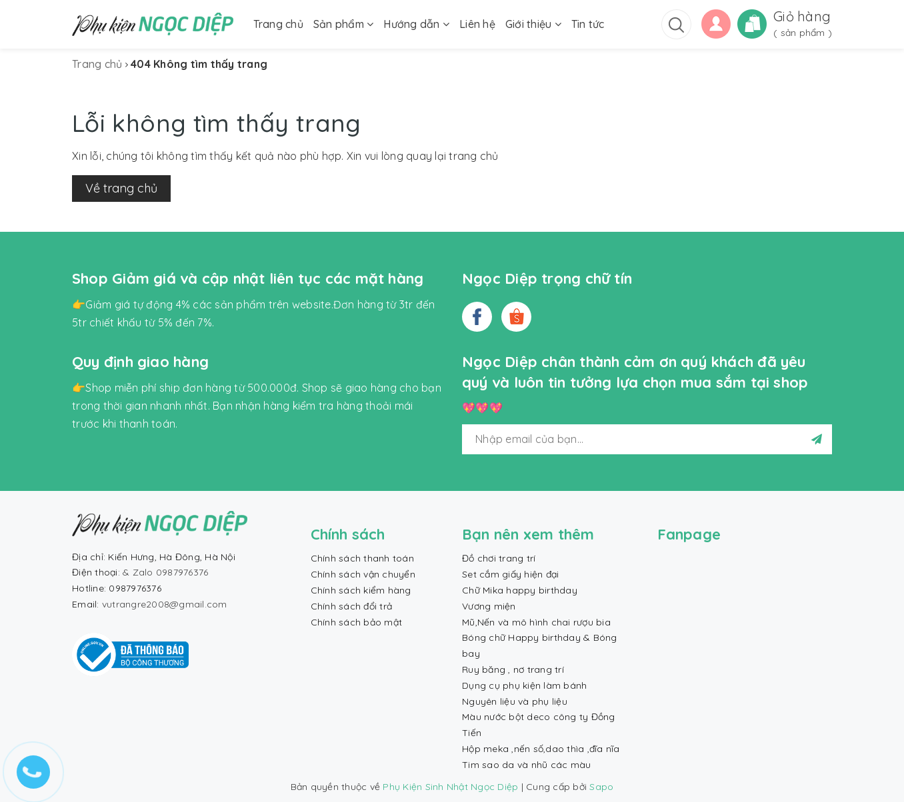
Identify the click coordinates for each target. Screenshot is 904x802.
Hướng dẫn (416, 24)
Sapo (601, 787)
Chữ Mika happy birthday (519, 590)
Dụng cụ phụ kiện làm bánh (524, 685)
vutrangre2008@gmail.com (164, 604)
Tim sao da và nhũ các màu (526, 765)
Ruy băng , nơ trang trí (513, 669)
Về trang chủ (121, 188)
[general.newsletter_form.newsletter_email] (647, 439)
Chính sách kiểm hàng (361, 590)
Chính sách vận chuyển (363, 574)
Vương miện (489, 606)
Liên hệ (477, 24)
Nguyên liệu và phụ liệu (514, 701)
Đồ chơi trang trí (498, 558)
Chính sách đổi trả (352, 606)
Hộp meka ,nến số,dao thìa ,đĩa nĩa (541, 749)
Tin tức (588, 24)
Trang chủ (278, 24)
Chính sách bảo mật (357, 622)
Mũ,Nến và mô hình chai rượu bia (536, 622)
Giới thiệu (533, 24)
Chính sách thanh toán (362, 558)
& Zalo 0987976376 (165, 572)
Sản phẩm (343, 24)
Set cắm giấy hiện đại (510, 574)
